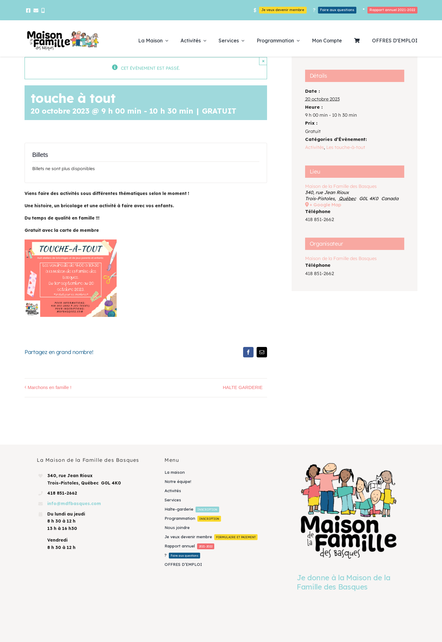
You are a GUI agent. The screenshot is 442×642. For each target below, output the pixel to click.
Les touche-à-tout (345, 147)
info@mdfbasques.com (74, 503)
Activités (314, 147)
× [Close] (263, 61)
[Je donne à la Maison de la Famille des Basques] (348, 510)
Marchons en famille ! (50, 387)
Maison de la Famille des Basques (341, 186)
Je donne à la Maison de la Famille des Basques (343, 582)
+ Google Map (325, 205)
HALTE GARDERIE (243, 387)
